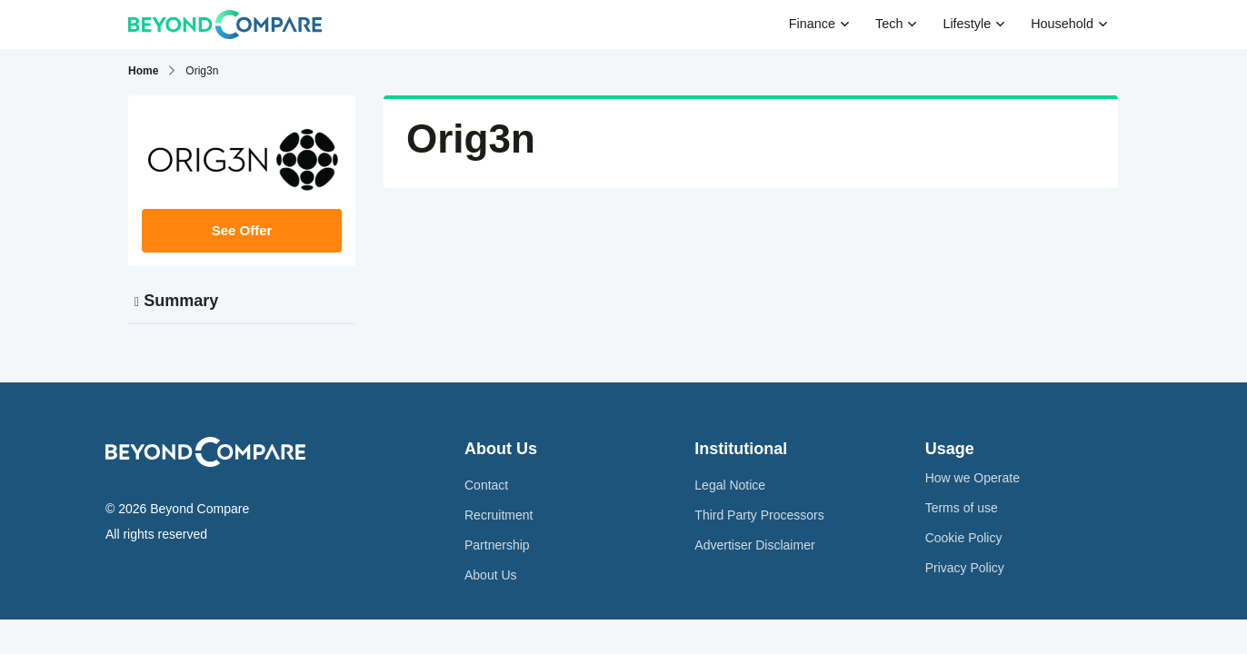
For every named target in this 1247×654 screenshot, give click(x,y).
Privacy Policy (964, 567)
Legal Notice (729, 485)
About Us (490, 575)
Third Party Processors (758, 515)
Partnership (497, 545)
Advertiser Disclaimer (754, 545)
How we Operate (972, 478)
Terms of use (961, 507)
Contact (486, 485)
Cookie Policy (964, 537)
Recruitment (498, 515)
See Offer (242, 230)
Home (143, 70)
